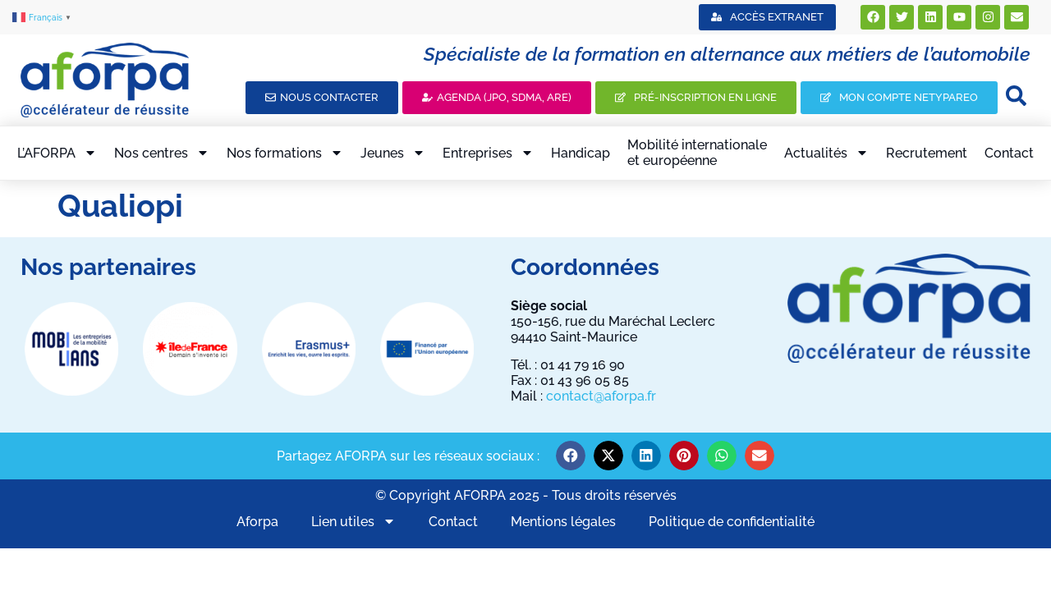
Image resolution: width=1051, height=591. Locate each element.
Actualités (826, 152)
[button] (570, 455)
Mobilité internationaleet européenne (697, 152)
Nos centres (161, 152)
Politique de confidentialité (732, 521)
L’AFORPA (57, 152)
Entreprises (488, 152)
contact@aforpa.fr (601, 396)
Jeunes (392, 152)
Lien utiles (353, 521)
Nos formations (285, 152)
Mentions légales (563, 521)
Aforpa (257, 521)
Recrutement (926, 153)
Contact (1009, 153)
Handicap (580, 153)
